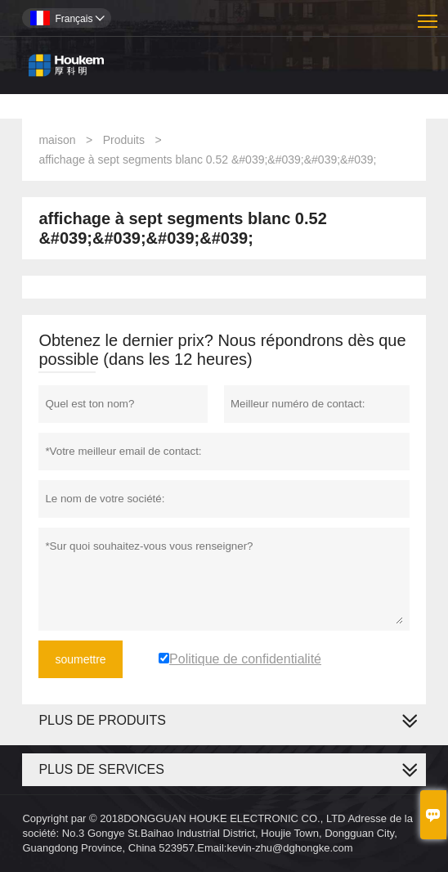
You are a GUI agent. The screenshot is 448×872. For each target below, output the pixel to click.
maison (56, 139)
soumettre (80, 659)
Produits (124, 139)
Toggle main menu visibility (429, 15)
